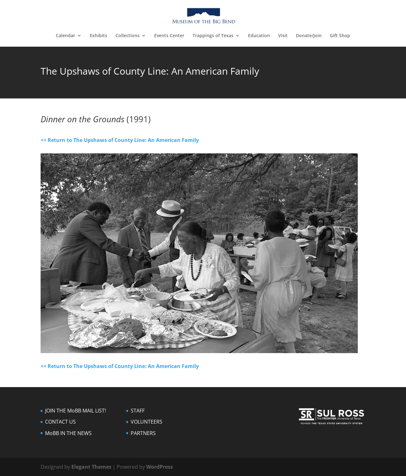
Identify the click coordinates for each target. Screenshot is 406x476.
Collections (127, 35)
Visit (283, 35)
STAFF (138, 410)
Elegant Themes (91, 466)
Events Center (169, 35)
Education (259, 35)
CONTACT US (60, 421)
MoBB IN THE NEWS (68, 433)
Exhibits (98, 35)
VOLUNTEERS (146, 421)
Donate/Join (309, 35)
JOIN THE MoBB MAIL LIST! (75, 410)
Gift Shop (340, 35)
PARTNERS (143, 433)
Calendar (65, 35)
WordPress (159, 466)
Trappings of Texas (213, 35)
